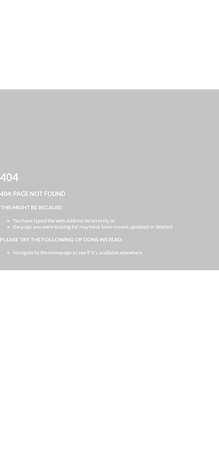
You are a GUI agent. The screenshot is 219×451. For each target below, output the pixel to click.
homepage (60, 252)
